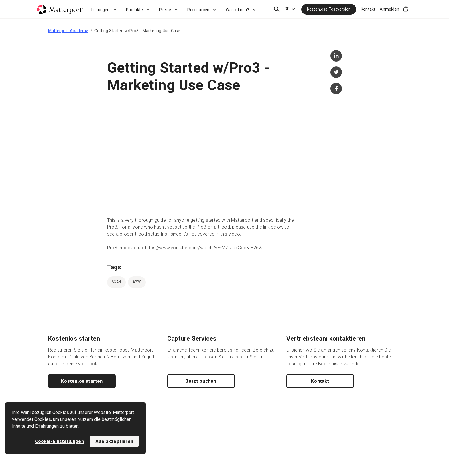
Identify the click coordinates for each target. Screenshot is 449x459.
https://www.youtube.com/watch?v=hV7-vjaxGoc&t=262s (204, 247)
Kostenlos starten (82, 381)
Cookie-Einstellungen (59, 441)
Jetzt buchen (201, 381)
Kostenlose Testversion (328, 9)
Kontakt (368, 9)
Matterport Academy (68, 30)
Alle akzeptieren (114, 441)
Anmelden (389, 9)
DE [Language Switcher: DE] (287, 9)
